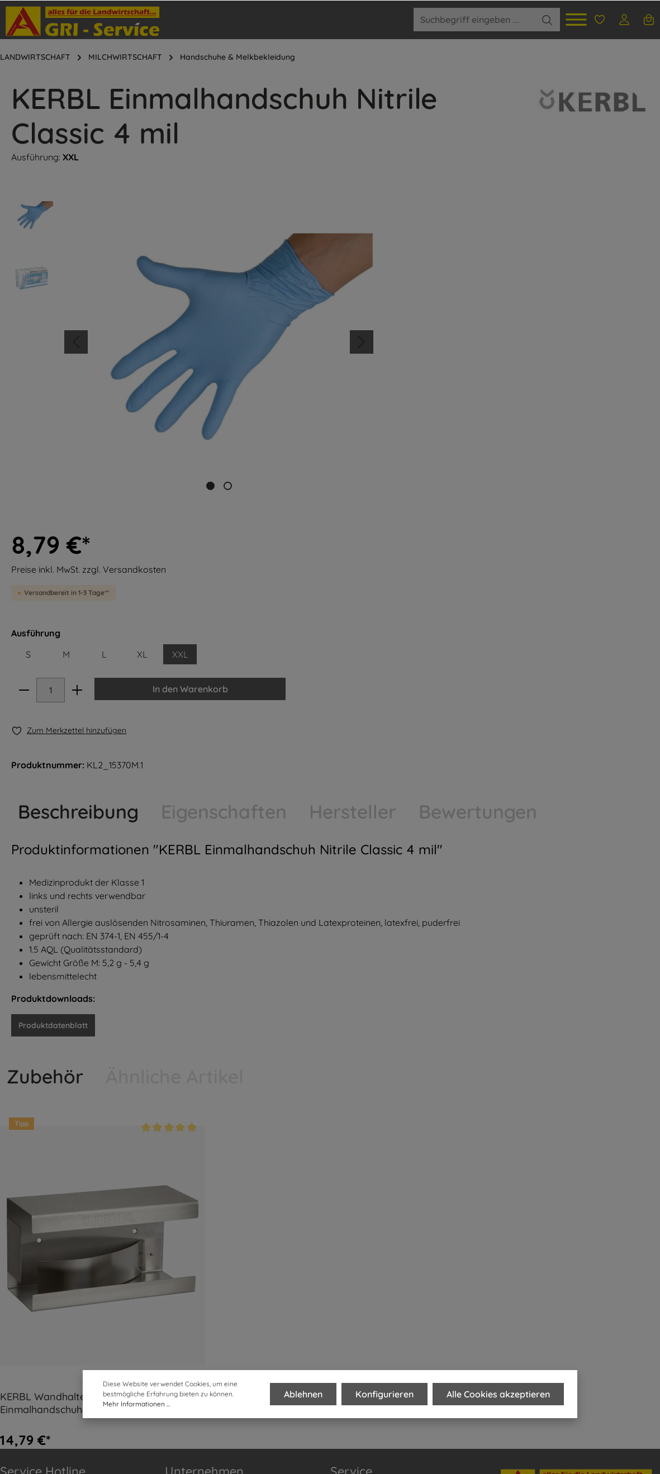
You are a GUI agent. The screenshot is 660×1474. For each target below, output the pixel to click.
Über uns (183, 1223)
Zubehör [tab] (45, 795)
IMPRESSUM (25, 1384)
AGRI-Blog (185, 1284)
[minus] (409, 352)
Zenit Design (163, 1453)
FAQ (8, 1410)
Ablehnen (304, 1394)
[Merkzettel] (599, 19)
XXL (565, 316)
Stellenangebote (198, 1324)
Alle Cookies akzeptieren (498, 1394)
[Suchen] (547, 19)
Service (351, 1190)
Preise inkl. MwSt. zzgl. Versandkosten (473, 231)
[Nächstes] (361, 342)
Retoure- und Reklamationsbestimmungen (388, 1292)
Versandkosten (518, 1441)
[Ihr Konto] (624, 19)
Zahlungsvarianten (368, 1263)
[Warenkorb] (649, 19)
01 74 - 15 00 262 (44, 1288)
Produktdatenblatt (53, 745)
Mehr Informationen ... (136, 1404)
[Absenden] (649, 1317)
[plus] (463, 352)
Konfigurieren (385, 1394)
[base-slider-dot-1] (210, 486)
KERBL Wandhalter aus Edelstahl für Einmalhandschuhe (85, 1122)
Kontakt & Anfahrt (366, 1223)
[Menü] (576, 19)
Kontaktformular (102, 1352)
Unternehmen (204, 1190)
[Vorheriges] (76, 342)
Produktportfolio (197, 1243)
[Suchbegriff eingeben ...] (474, 19)
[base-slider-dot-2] (228, 486)
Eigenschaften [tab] (224, 531)
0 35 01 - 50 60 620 (49, 1244)
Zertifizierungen (197, 1344)
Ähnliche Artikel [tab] (175, 795)
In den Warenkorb (565, 350)
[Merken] (453, 392)
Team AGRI (188, 1263)
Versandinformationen (375, 1243)
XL (526, 316)
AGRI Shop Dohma (203, 1304)
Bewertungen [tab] (478, 531)
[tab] (78, 531)
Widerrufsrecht (360, 1322)
